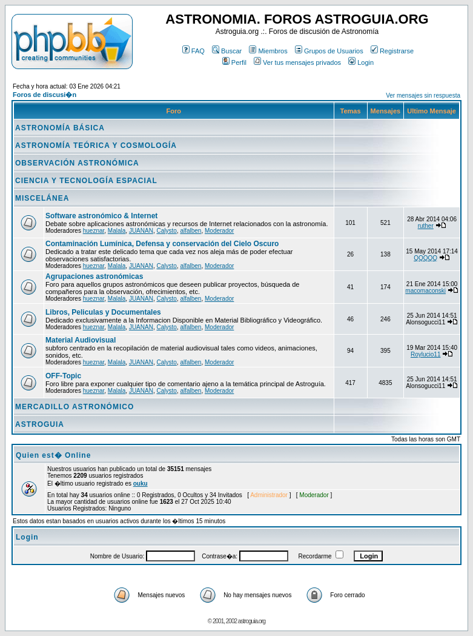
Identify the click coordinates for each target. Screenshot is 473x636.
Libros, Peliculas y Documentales (103, 312)
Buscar (227, 51)
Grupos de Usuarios (329, 51)
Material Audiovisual (80, 340)
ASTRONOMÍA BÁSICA (60, 128)
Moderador (219, 230)
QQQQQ (425, 258)
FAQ (193, 51)
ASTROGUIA (39, 424)
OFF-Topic (63, 376)
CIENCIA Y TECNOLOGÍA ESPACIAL (86, 180)
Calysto (166, 230)
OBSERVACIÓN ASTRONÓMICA (77, 163)
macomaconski (425, 290)
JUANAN (141, 230)
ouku (140, 483)
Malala (116, 230)
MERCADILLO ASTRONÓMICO (74, 407)
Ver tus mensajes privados (297, 62)
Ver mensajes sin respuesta (423, 95)
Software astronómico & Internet (101, 216)
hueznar (94, 230)
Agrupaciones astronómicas (94, 276)
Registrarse (392, 51)
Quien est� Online (53, 455)
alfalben (190, 230)
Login (361, 62)
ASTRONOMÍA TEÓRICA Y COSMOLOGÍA (96, 145)
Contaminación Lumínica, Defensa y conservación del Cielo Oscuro (162, 243)
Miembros (268, 51)
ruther (426, 226)
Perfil (234, 62)
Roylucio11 (425, 354)
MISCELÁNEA (42, 198)
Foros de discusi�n (44, 94)
